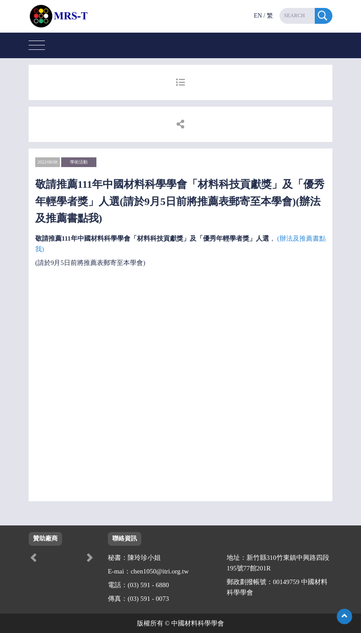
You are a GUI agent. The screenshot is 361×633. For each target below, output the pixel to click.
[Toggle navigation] (37, 45)
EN (258, 15)
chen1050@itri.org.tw (160, 571)
